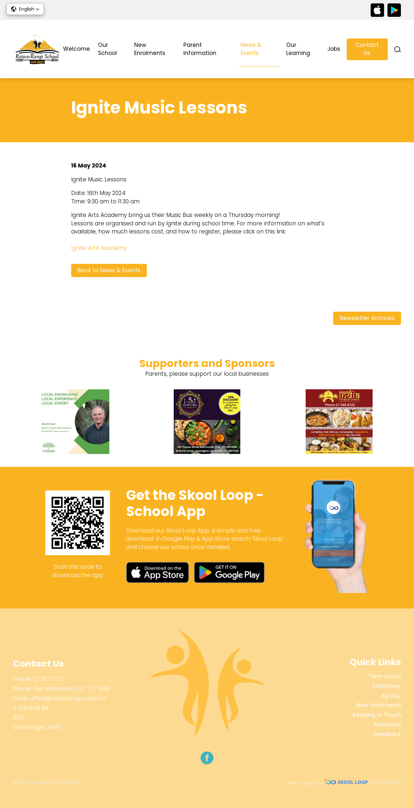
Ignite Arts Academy (99, 248)
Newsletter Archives (367, 318)
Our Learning (298, 49)
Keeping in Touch (377, 715)
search (397, 49)
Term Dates (384, 676)
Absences (387, 724)
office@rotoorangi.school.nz (68, 698)
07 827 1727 (48, 679)
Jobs (333, 49)
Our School (107, 49)
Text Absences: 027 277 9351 (71, 689)
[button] (25, 9)
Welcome (76, 49)
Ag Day (391, 696)
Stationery (386, 686)
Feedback (387, 734)
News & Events (251, 49)
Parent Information (199, 49)
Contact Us (367, 49)
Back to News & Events (109, 270)
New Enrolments (149, 49)
